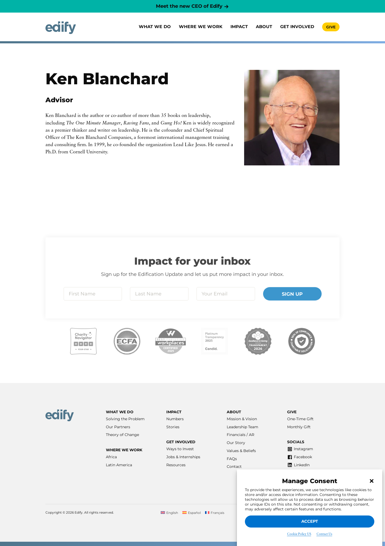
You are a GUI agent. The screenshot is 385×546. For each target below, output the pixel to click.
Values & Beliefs (241, 450)
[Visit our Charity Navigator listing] (83, 341)
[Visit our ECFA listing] (127, 341)
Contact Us (324, 534)
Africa (111, 456)
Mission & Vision (242, 418)
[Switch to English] (169, 512)
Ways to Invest (180, 448)
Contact (234, 466)
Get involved (297, 26)
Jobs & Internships (183, 456)
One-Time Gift (300, 418)
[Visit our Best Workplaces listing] (170, 341)
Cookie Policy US (299, 534)
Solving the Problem (125, 418)
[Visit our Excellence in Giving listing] (258, 341)
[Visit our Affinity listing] (301, 341)
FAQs (232, 458)
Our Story (236, 442)
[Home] (60, 27)
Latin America (119, 464)
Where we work (200, 26)
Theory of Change (122, 434)
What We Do (155, 26)
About (264, 26)
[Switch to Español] (191, 512)
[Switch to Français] (214, 512)
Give (331, 27)
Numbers (175, 418)
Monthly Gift (299, 426)
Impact (239, 26)
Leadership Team (242, 426)
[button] (371, 481)
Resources (176, 464)
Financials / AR (240, 434)
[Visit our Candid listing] (214, 341)
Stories (172, 426)
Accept (309, 521)
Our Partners (118, 426)
